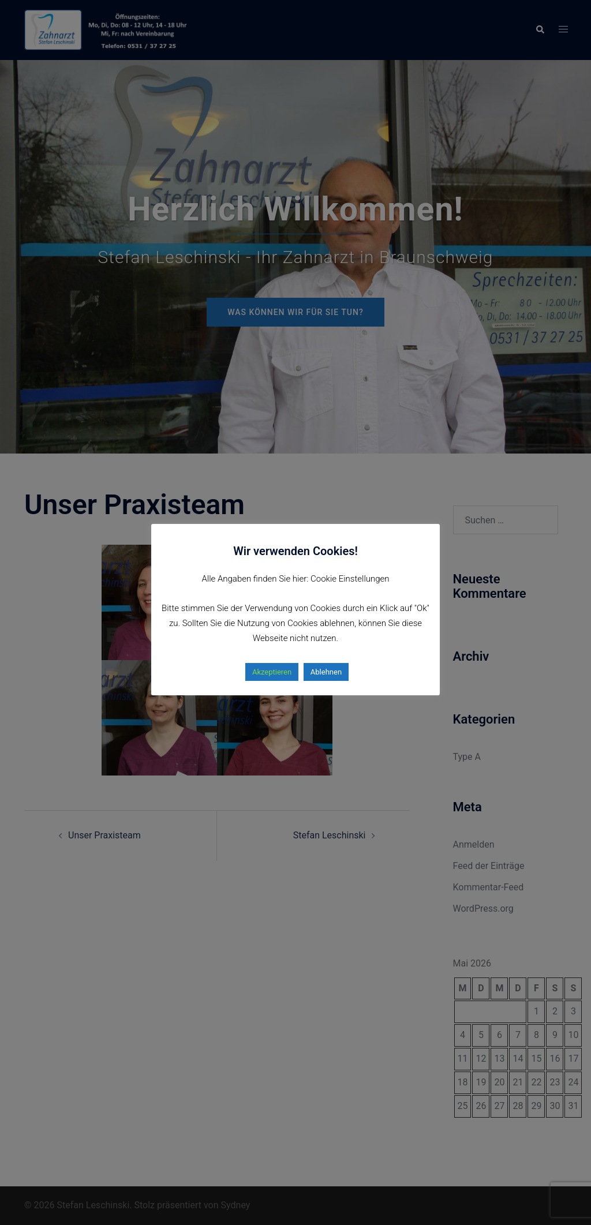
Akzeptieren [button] (271, 672)
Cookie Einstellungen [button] (350, 579)
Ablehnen (326, 672)
